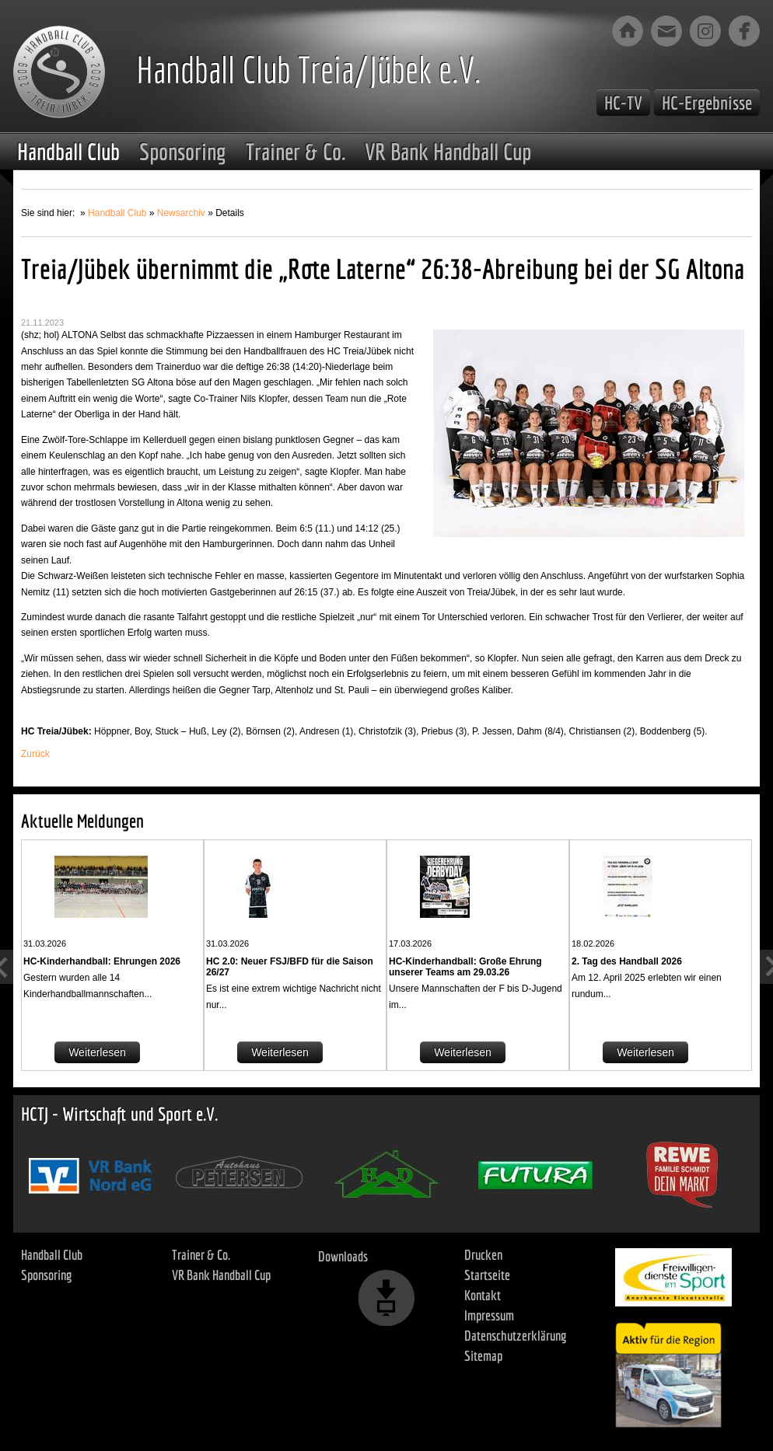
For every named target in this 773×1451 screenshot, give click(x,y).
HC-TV (623, 102)
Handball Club (68, 151)
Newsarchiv (181, 213)
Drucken (483, 1255)
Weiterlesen (97, 1052)
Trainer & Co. (295, 151)
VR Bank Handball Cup (448, 151)
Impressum (489, 1315)
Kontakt (482, 1295)
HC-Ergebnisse (707, 102)
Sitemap (483, 1356)
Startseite (487, 1275)
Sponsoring (182, 151)
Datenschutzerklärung (515, 1335)
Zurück (35, 753)
